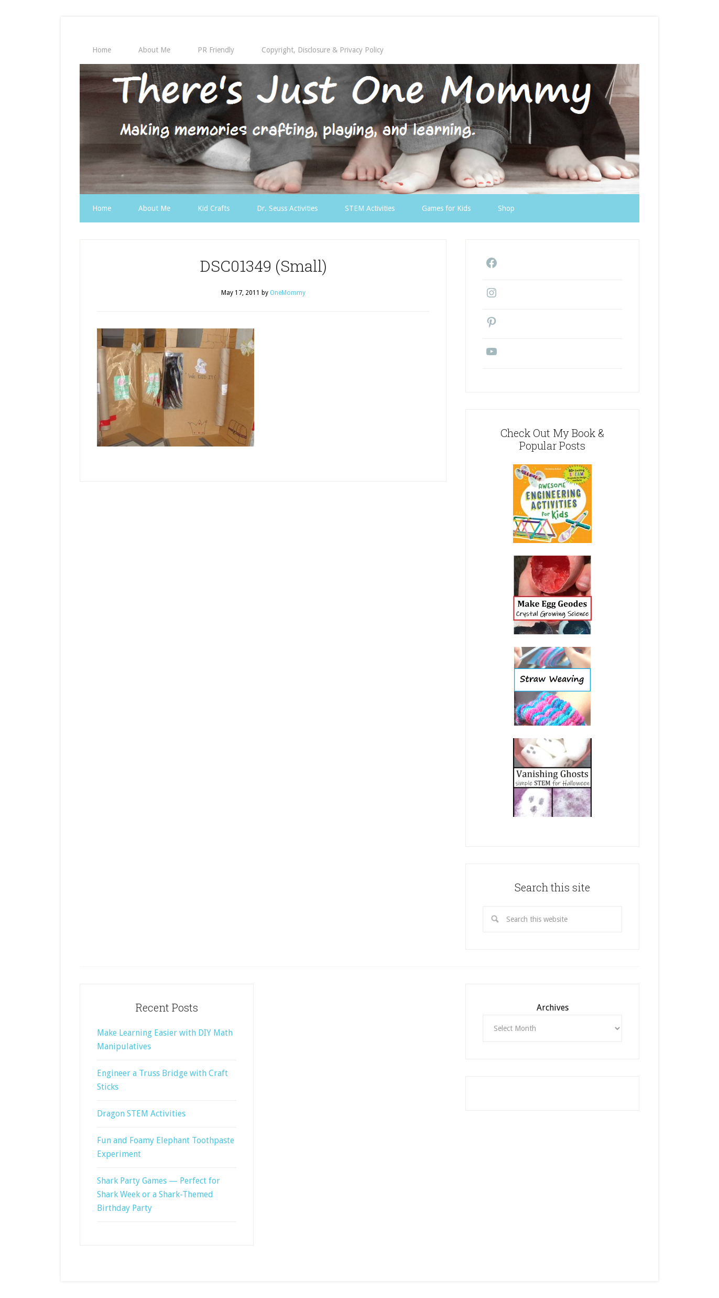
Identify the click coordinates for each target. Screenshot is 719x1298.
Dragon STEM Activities (141, 1114)
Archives (553, 1008)
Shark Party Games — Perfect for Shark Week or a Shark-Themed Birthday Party (158, 1194)
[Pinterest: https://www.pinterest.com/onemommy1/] (489, 326)
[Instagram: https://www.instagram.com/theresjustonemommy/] (489, 296)
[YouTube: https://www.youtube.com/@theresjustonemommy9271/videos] (489, 355)
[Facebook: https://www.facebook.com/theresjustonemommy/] (489, 266)
